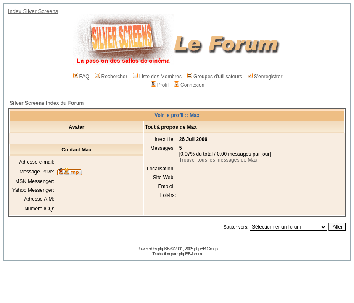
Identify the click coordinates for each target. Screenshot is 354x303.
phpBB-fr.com (190, 253)
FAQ (81, 77)
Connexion (189, 85)
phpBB (163, 248)
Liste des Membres (157, 77)
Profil (160, 85)
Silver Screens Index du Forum (47, 103)
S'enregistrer (265, 77)
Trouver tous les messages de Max (218, 160)
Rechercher (111, 77)
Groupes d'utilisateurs (214, 77)
